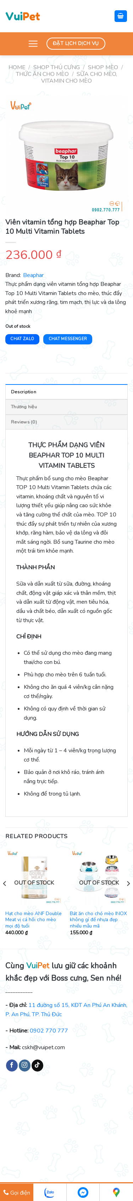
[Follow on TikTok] (37, 1065)
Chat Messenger (68, 339)
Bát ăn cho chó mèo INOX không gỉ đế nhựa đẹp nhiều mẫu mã (98, 920)
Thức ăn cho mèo (42, 74)
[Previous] (5, 898)
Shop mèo (103, 67)
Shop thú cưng (56, 67)
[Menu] (33, 44)
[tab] (66, 391)
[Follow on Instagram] (25, 1065)
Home (17, 67)
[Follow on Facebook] (12, 1065)
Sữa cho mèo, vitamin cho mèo (79, 77)
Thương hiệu (24, 407)
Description (23, 392)
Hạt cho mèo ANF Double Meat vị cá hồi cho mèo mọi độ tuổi (33, 920)
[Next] (128, 898)
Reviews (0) (24, 422)
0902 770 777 (49, 1031)
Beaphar (33, 275)
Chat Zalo (22, 339)
